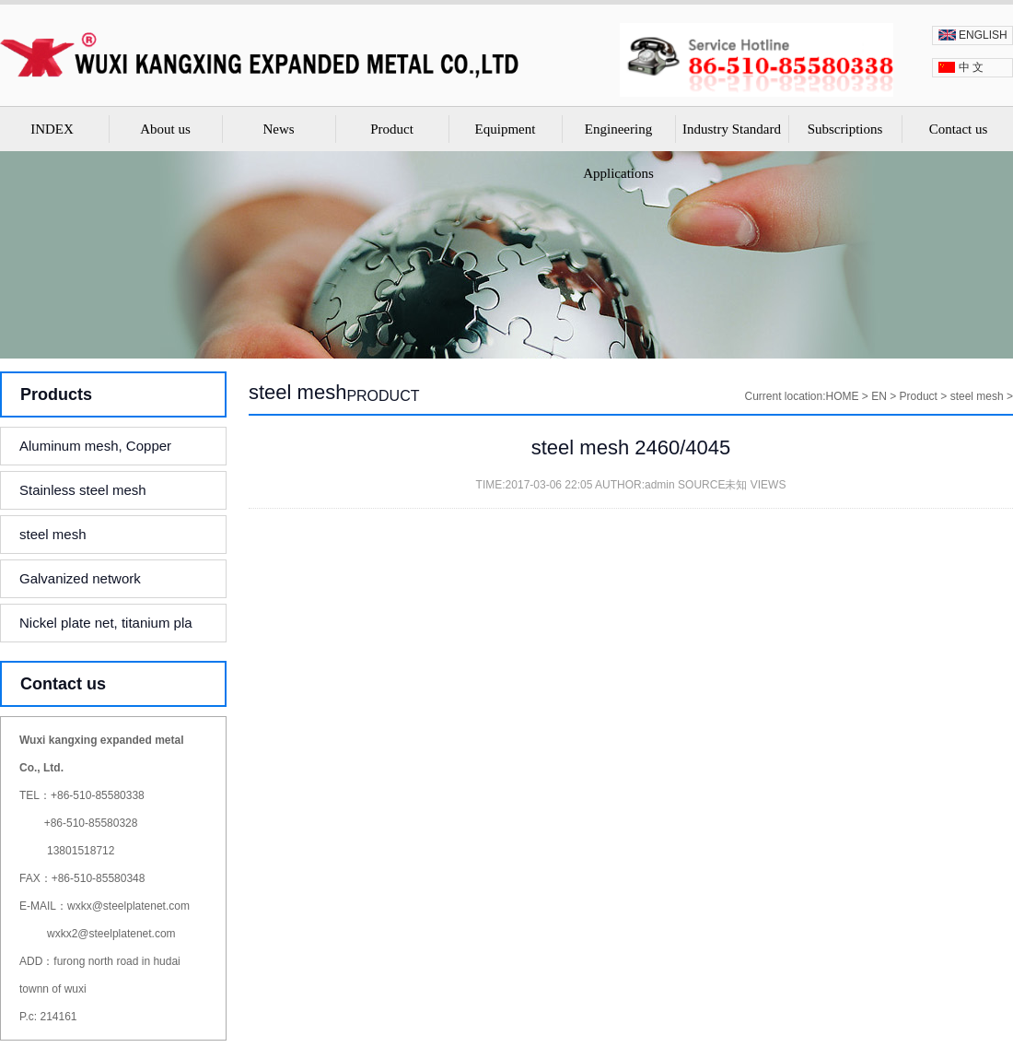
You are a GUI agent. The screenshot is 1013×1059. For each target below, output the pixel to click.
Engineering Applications (618, 151)
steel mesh (53, 534)
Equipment (505, 129)
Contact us (958, 129)
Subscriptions (845, 129)
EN (879, 396)
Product (391, 129)
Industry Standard (731, 129)
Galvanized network (80, 578)
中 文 (971, 67)
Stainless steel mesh (82, 490)
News (278, 129)
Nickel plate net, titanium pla (105, 622)
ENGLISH (983, 35)
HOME (842, 396)
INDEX (52, 129)
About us (165, 129)
